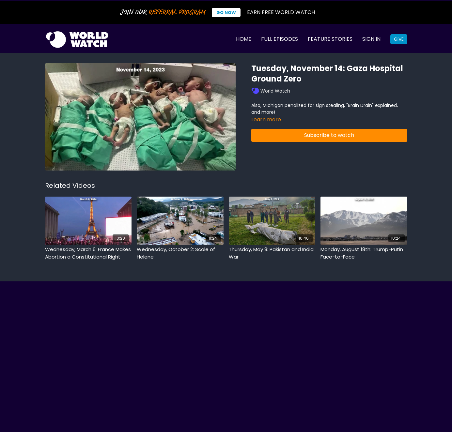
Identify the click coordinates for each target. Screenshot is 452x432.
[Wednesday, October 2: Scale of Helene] (180, 253)
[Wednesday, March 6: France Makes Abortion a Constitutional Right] (88, 253)
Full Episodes (279, 39)
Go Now (226, 12)
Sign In (371, 39)
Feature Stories (330, 39)
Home (243, 39)
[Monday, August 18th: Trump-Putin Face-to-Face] (363, 253)
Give (399, 39)
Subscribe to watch (329, 135)
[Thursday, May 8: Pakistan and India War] (272, 253)
